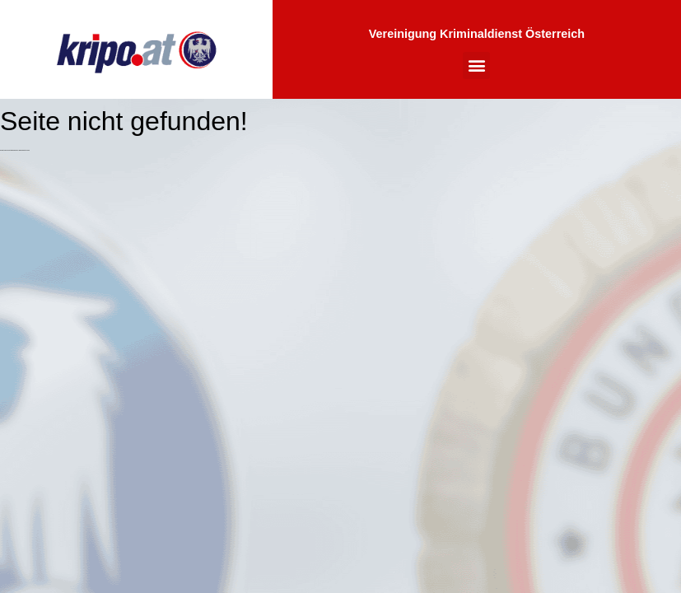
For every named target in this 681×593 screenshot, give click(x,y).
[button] (476, 65)
